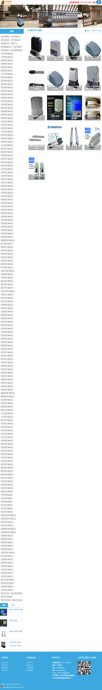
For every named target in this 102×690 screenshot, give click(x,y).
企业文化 (4, 665)
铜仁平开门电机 (7, 301)
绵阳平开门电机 (7, 383)
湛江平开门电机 (7, 169)
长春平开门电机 (7, 576)
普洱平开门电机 (7, 356)
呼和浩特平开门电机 (8, 532)
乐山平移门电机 (7, 434)
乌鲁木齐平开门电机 (8, 518)
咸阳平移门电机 (7, 488)
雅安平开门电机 (7, 471)
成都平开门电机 (7, 376)
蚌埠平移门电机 (7, 542)
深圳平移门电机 (7, 67)
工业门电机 (17, 47)
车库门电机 (5, 36)
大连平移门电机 (7, 586)
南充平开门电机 (7, 457)
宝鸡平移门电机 (7, 485)
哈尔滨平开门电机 (7, 583)
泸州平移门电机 (7, 400)
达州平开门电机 (7, 464)
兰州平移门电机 (6, 495)
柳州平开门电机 (7, 247)
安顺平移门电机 (7, 274)
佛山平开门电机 (7, 121)
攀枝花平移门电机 (7, 393)
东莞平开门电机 (7, 135)
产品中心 (30, 662)
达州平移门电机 (7, 461)
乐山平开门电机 (7, 437)
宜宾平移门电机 (7, 447)
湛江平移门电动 (7, 81)
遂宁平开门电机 (7, 423)
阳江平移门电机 (7, 101)
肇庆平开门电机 (7, 152)
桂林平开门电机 (7, 250)
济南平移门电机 (7, 546)
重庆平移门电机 (7, 366)
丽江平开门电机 (7, 352)
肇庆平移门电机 (6, 77)
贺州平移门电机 (7, 227)
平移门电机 (15, 36)
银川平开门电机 (7, 512)
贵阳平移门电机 (7, 264)
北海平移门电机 (7, 216)
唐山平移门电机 (7, 556)
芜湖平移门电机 (7, 539)
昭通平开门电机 (7, 345)
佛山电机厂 (5, 43)
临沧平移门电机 (7, 328)
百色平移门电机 (7, 230)
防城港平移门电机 (7, 240)
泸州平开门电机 (7, 403)
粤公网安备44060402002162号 (13, 687)
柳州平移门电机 (7, 199)
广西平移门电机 (7, 193)
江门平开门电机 (7, 145)
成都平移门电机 (7, 373)
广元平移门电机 (7, 413)
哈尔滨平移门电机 (7, 580)
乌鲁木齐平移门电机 (8, 515)
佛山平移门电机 (16, 50)
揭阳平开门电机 (7, 186)
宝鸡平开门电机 (7, 481)
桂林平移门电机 (7, 203)
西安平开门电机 (7, 478)
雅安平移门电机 (7, 468)
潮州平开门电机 (7, 189)
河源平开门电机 (7, 172)
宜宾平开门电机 (7, 451)
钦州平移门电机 (7, 237)
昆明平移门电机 (7, 305)
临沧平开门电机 (7, 359)
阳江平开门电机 (7, 148)
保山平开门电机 (7, 349)
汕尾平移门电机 (7, 98)
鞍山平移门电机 (16, 593)
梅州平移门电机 (7, 115)
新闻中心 (30, 665)
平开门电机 (15, 40)
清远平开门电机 (7, 159)
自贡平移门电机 (7, 386)
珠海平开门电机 (7, 128)
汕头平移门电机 (7, 87)
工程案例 (30, 668)
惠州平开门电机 (7, 142)
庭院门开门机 (17, 600)
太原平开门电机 (7, 563)
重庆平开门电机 (7, 369)
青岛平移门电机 (7, 549)
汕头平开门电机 (7, 176)
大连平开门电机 (7, 590)
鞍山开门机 (5, 593)
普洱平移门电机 (7, 325)
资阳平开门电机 (7, 444)
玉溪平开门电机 (7, 342)
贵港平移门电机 (7, 213)
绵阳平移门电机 (7, 379)
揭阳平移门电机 (7, 94)
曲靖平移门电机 (7, 308)
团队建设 (4, 668)
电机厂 (14, 43)
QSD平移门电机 (15, 642)
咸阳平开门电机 (7, 491)
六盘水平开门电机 (7, 291)
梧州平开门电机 (7, 257)
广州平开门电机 (7, 131)
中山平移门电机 (7, 53)
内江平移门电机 (7, 427)
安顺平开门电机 (7, 294)
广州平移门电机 (7, 57)
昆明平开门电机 (7, 335)
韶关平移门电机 (7, 108)
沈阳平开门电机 (7, 569)
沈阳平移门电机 (7, 566)
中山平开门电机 (7, 125)
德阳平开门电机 (7, 410)
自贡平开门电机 (7, 389)
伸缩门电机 (5, 50)
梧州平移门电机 (7, 210)
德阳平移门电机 (7, 406)
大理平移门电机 (7, 332)
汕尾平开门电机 (96, 30)
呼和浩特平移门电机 (8, 529)
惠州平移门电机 (6, 70)
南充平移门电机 (7, 454)
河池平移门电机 (7, 233)
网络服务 (30, 670)
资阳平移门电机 (7, 440)
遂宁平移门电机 (7, 420)
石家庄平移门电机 (7, 552)
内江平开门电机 (7, 430)
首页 (88, 30)
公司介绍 (4, 662)
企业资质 (4, 670)
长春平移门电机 (7, 573)
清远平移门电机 (7, 111)
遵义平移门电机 (7, 267)
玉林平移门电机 (7, 206)
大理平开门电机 (7, 362)
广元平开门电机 (7, 417)
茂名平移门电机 (7, 84)
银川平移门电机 (6, 508)
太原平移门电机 (7, 559)
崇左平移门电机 (7, 220)
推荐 (13, 605)
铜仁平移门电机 (7, 281)
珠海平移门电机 (7, 60)
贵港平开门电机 (7, 254)
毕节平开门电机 (7, 298)
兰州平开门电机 (6, 498)
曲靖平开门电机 (7, 339)
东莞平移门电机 (6, 64)
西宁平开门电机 (6, 505)
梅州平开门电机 (7, 182)
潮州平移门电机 (7, 91)
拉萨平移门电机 (7, 522)
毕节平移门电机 (7, 277)
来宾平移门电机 (7, 223)
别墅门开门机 (6, 600)
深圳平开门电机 (7, 138)
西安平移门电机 (7, 474)
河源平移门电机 (7, 118)
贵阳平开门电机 (7, 284)
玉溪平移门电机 (7, 311)
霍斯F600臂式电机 (15, 631)
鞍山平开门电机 (6, 597)
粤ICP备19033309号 (13, 684)
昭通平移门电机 (7, 315)
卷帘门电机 (5, 40)
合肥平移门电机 (7, 535)
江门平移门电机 (7, 74)
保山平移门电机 (7, 318)
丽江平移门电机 (7, 322)
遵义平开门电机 (7, 288)
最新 (4, 605)
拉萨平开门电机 (7, 525)
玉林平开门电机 (7, 260)
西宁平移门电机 (6, 501)
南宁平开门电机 (7, 244)
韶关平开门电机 (7, 162)
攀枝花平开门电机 (7, 396)
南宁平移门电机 (7, 196)
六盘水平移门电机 (7, 271)
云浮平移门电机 (7, 104)
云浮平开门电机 (7, 155)
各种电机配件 (6, 47)
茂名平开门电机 (7, 165)
